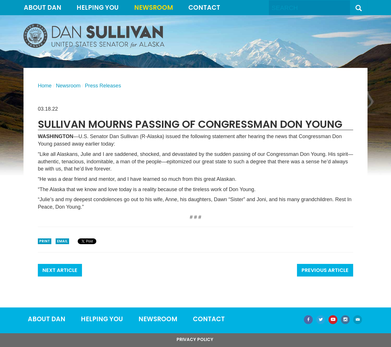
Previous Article (325, 270)
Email (62, 241)
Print (44, 241)
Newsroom (153, 7)
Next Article (59, 270)
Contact (204, 7)
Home (45, 86)
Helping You (98, 7)
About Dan (42, 7)
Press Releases (103, 86)
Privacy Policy (195, 339)
